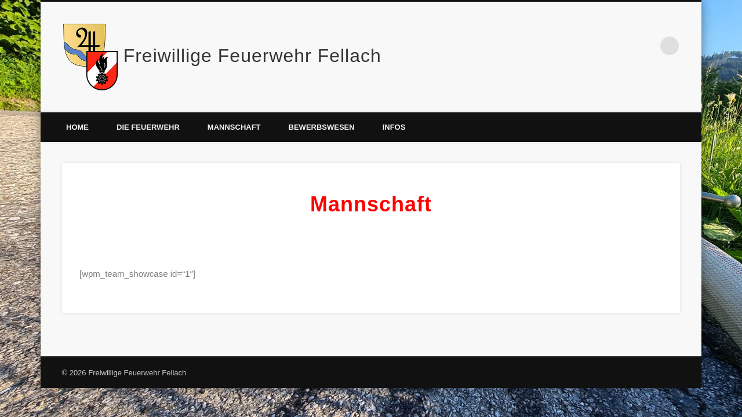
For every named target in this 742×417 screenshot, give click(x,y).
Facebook (645, 45)
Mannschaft (234, 127)
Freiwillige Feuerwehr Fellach (252, 55)
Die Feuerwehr (148, 127)
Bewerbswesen (322, 127)
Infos (394, 127)
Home (77, 127)
